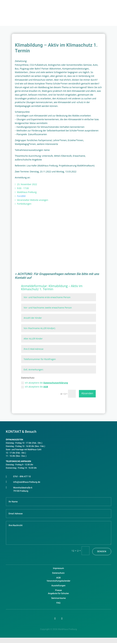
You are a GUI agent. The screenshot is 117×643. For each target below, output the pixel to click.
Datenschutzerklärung (55, 382)
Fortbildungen (24, 203)
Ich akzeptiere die (44, 382)
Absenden (87, 393)
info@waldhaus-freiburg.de (26, 482)
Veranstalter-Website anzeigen (32, 199)
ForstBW (21, 196)
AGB (45, 386)
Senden (101, 551)
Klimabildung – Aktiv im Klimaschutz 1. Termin (51, 287)
